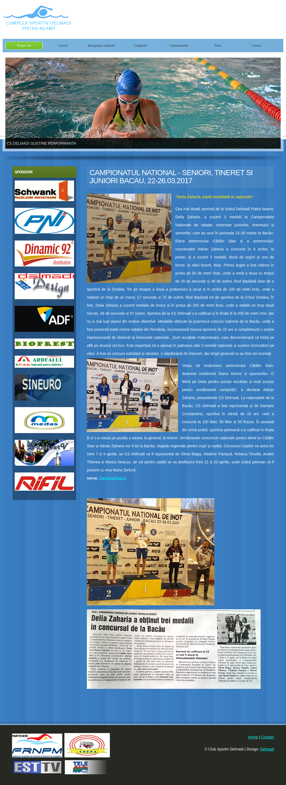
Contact (256, 45)
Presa (217, 45)
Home (253, 737)
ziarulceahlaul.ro (112, 478)
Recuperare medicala (101, 45)
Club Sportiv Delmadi (67, 19)
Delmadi (267, 749)
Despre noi (24, 45)
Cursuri (63, 45)
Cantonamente (179, 45)
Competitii (140, 45)
